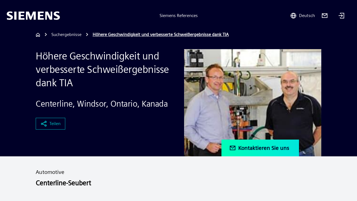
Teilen (50, 123)
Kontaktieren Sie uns (259, 148)
